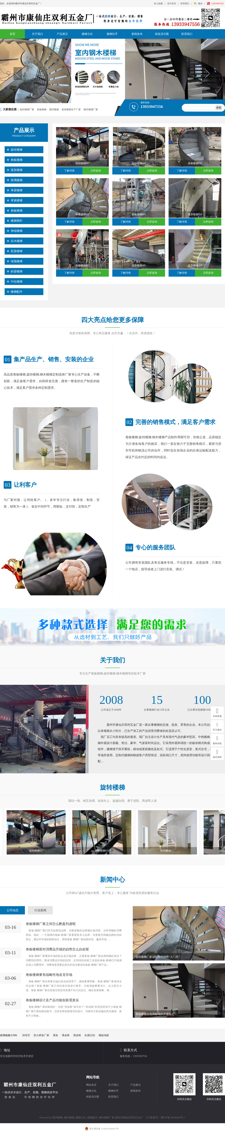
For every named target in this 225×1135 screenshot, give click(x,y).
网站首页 (91, 1085)
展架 (55, 1035)
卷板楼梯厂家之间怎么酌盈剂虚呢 (51, 924)
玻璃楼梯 (16, 180)
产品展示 (62, 33)
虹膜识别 (90, 1035)
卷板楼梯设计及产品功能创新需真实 (52, 1000)
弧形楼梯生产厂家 (71, 109)
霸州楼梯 (54, 109)
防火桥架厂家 (41, 1035)
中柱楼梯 (16, 281)
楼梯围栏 (16, 220)
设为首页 (171, 3)
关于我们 (37, 33)
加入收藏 (158, 3)
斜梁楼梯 (16, 271)
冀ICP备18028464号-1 (173, 1117)
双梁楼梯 (16, 251)
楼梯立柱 (87, 33)
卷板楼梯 (41, 109)
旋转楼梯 (16, 149)
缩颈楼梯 (16, 261)
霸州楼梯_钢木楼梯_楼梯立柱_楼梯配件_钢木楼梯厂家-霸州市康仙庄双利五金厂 (98, 1117)
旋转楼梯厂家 (27, 109)
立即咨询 (96, 170)
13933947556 (217, 3)
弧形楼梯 (16, 170)
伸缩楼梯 (16, 230)
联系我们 (185, 3)
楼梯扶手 (112, 33)
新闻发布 (137, 33)
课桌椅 (66, 1035)
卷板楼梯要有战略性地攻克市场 (49, 975)
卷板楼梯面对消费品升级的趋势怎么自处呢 (57, 949)
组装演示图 (162, 33)
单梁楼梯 (16, 190)
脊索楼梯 (16, 200)
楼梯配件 (16, 291)
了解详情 (69, 170)
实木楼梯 (16, 241)
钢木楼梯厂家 (91, 109)
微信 (200, 3)
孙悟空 (26, 1035)
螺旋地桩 (104, 1035)
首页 (12, 33)
